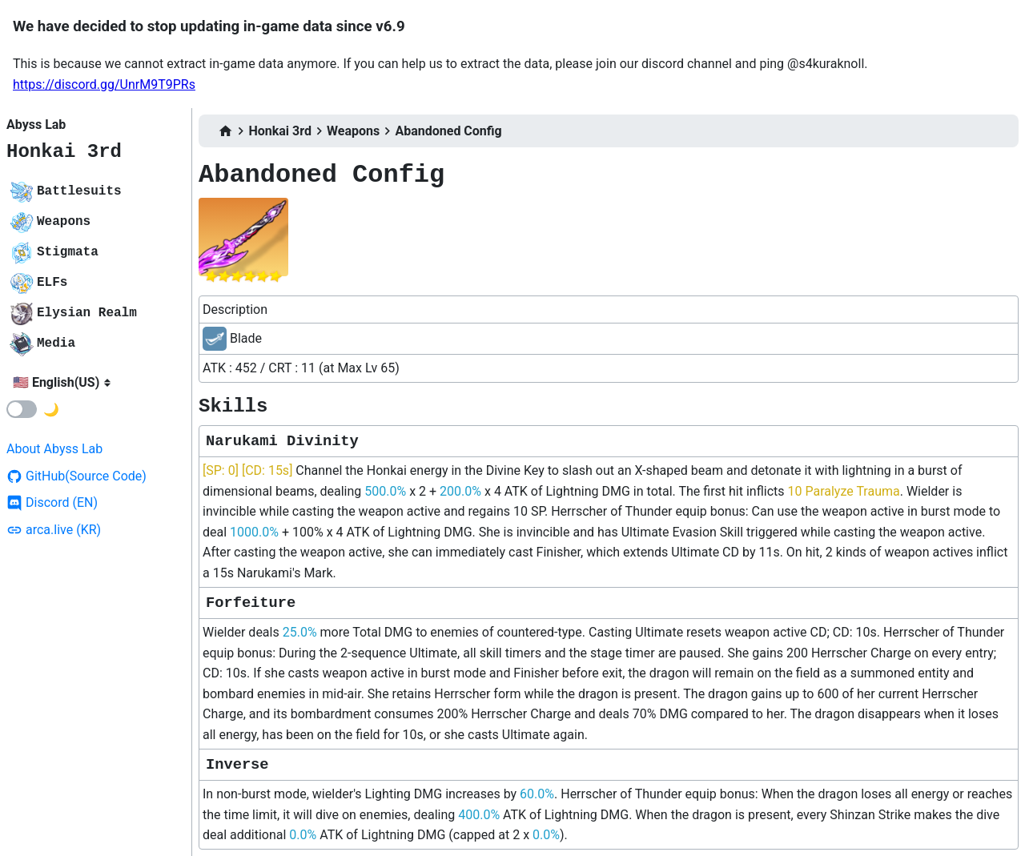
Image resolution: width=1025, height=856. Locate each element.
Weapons (353, 131)
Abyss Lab (36, 124)
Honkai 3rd (64, 152)
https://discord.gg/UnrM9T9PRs (104, 84)
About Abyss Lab (54, 448)
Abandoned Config (448, 131)
